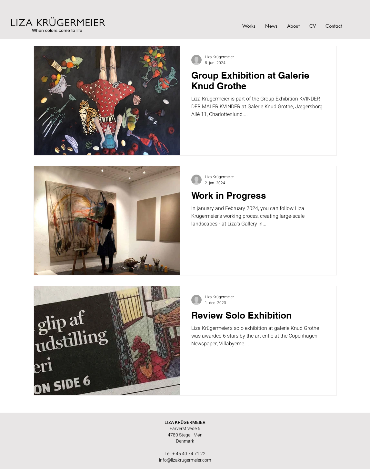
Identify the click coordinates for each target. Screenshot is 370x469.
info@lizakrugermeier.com (185, 460)
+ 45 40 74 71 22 (188, 453)
